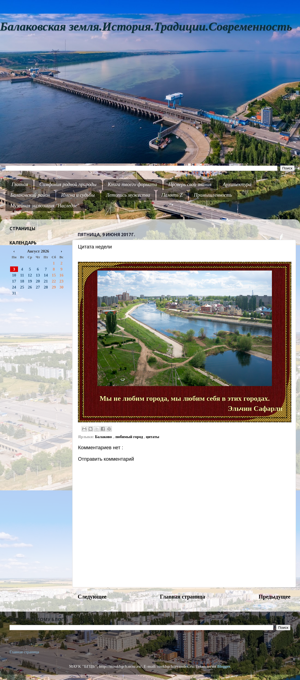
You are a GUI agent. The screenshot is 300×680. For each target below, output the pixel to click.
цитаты (152, 437)
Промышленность (213, 195)
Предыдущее (274, 597)
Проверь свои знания (190, 184)
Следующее (92, 597)
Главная (20, 184)
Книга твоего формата (132, 184)
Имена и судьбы (78, 195)
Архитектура (237, 184)
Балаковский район (30, 195)
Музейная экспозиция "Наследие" (44, 205)
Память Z (172, 195)
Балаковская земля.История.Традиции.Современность (146, 26)
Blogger (223, 666)
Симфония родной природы (67, 184)
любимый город (129, 437)
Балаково (104, 437)
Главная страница (182, 597)
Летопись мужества (128, 195)
